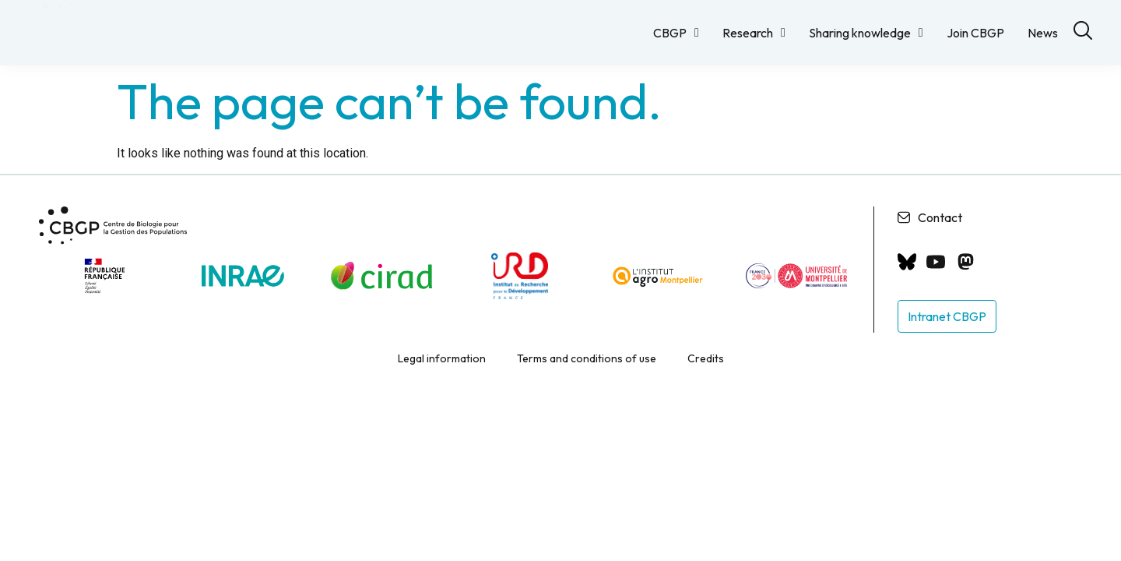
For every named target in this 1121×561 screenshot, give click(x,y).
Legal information (442, 371)
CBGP (676, 33)
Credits (705, 371)
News (1043, 33)
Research (753, 33)
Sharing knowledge (866, 33)
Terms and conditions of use (586, 371)
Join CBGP (975, 33)
